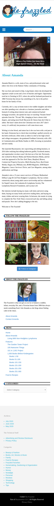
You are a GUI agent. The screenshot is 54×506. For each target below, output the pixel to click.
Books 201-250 (15, 368)
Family (8, 458)
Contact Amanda (12, 319)
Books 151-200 (15, 365)
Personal (9, 475)
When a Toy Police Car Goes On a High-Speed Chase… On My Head (30, 62)
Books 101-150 (15, 362)
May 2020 (9, 426)
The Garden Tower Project (18, 344)
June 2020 (10, 424)
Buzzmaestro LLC (21, 499)
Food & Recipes (12, 375)
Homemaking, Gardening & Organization (21, 465)
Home (8, 333)
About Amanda (11, 316)
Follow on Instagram (27, 269)
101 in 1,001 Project (15, 351)
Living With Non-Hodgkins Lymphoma (22, 338)
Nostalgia (9, 473)
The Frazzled (29, 497)
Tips (7, 485)
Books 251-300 (15, 371)
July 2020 (9, 421)
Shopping (9, 480)
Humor (8, 468)
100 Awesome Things (16, 347)
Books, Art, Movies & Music (16, 455)
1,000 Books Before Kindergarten (20, 354)
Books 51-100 (14, 359)
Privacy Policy (11, 441)
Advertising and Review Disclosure (19, 438)
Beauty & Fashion (13, 453)
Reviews (9, 478)
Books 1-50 (13, 356)
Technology (10, 483)
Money (8, 470)
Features (9, 342)
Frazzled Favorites (13, 463)
